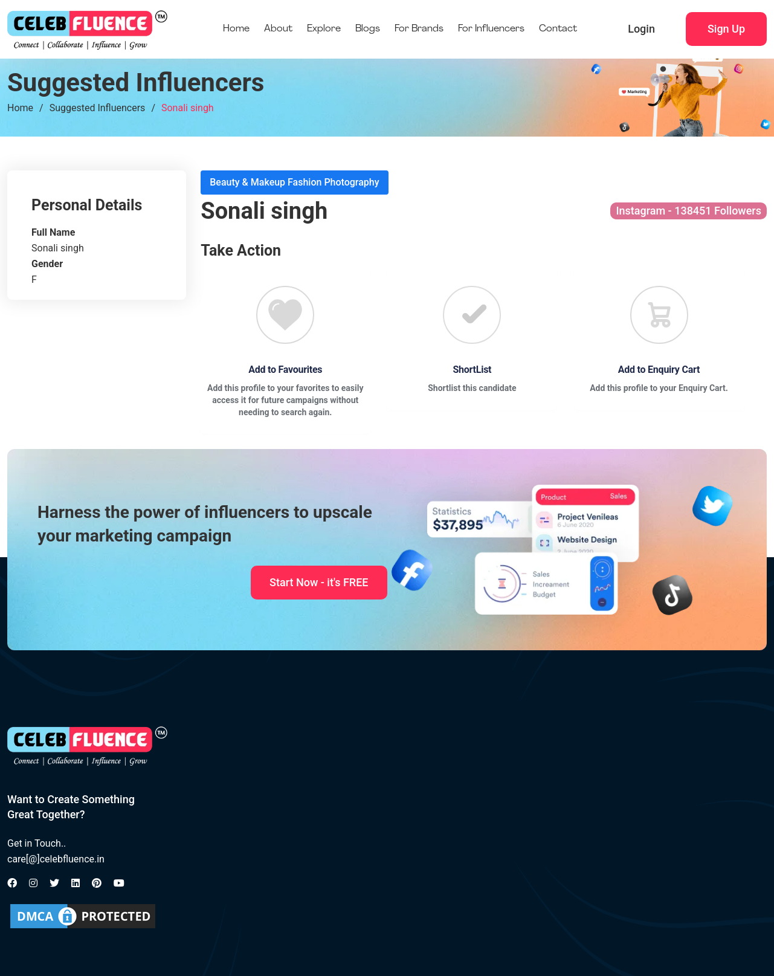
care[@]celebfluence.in (56, 859)
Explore (324, 29)
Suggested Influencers (98, 108)
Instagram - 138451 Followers (688, 210)
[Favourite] (285, 315)
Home (236, 29)
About (278, 29)
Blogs (367, 29)
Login (641, 28)
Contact (558, 29)
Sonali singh (187, 108)
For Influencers (491, 29)
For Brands (419, 29)
